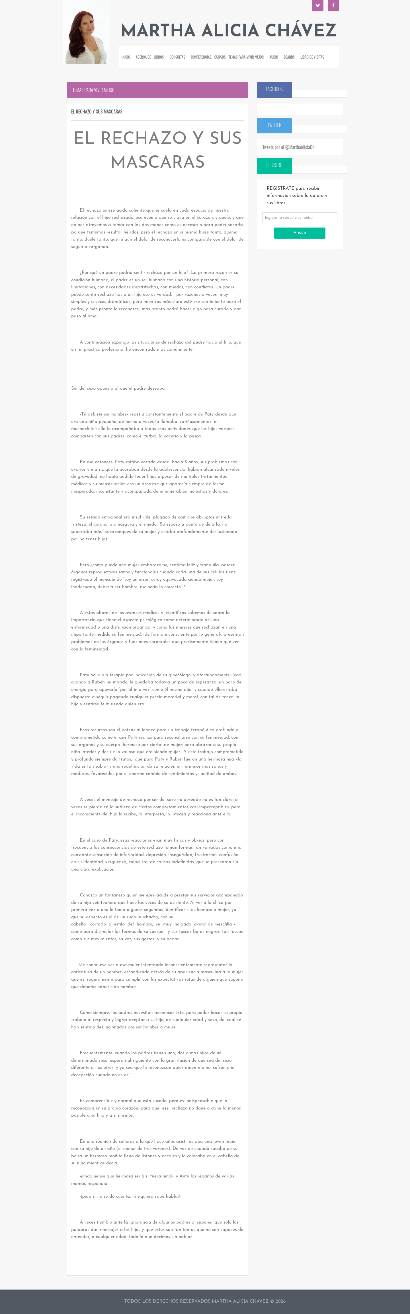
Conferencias (201, 57)
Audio (273, 57)
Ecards (289, 57)
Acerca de (143, 57)
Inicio (126, 57)
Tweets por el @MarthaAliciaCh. (289, 147)
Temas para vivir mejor (246, 57)
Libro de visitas (312, 57)
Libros (159, 57)
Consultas (177, 57)
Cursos (220, 57)
